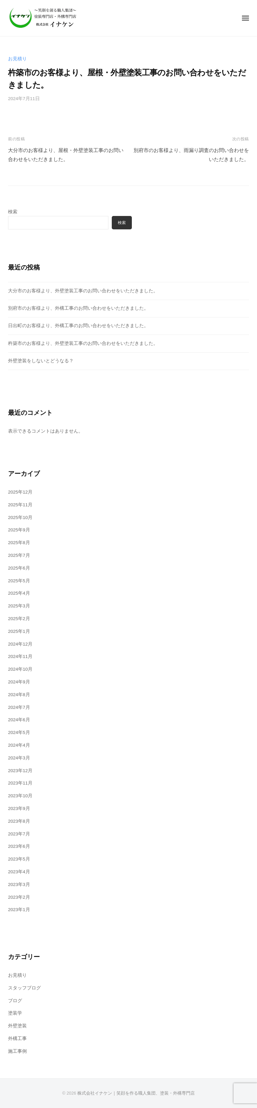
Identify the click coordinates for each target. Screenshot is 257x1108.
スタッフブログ (24, 987)
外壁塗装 (17, 1025)
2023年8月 (19, 821)
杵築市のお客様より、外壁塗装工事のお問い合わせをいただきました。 (83, 343)
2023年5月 (19, 859)
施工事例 (17, 1051)
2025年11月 (20, 504)
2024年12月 (20, 644)
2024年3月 (19, 757)
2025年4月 (19, 593)
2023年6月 (19, 846)
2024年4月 (19, 745)
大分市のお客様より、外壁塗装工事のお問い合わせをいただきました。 (83, 290)
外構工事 (17, 1038)
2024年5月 (19, 732)
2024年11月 (20, 656)
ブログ (15, 1000)
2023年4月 (19, 871)
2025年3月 (19, 605)
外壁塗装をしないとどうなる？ (41, 360)
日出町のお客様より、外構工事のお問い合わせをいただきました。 (78, 325)
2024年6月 (19, 719)
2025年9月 (19, 529)
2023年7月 (19, 833)
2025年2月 (19, 618)
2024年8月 (19, 694)
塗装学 (15, 1013)
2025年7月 (19, 555)
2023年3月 (19, 884)
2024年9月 (19, 681)
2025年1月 (19, 631)
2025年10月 (20, 517)
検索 (12, 211)
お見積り (17, 58)
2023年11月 (20, 783)
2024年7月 (19, 707)
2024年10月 (20, 669)
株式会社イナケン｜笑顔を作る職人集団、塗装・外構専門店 (136, 1093)
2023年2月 (19, 897)
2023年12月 (20, 770)
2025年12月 (20, 492)
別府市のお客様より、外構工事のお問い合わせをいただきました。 (78, 308)
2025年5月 (19, 580)
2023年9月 (19, 808)
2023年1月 (19, 909)
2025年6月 (19, 568)
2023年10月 (20, 795)
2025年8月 (19, 542)
